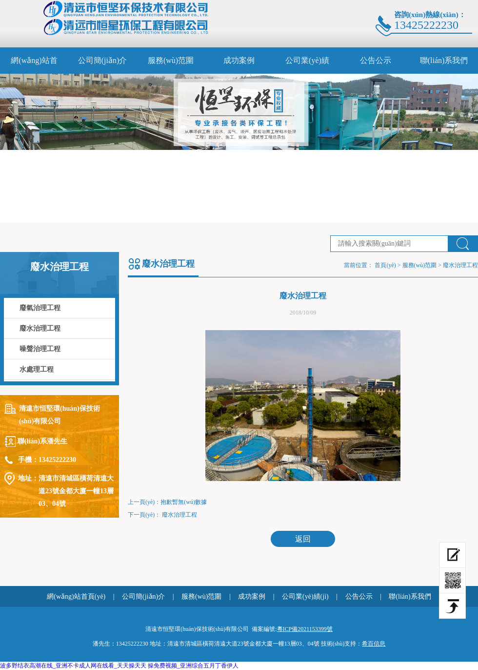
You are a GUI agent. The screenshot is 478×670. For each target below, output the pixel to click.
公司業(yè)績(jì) (307, 65)
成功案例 (239, 60)
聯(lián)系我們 (444, 60)
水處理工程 (37, 369)
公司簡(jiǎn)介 (102, 60)
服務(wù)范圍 (171, 60)
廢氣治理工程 (40, 308)
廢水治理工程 (40, 328)
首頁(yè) (385, 265)
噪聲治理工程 (40, 349)
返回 (303, 539)
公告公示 (375, 60)
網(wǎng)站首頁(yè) (34, 65)
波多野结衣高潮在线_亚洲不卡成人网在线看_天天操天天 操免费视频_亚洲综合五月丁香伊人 (119, 665)
